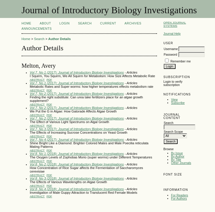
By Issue (177, 153)
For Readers (179, 195)
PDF (49, 79)
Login (64, 23)
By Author (177, 156)
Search (85, 23)
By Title (176, 159)
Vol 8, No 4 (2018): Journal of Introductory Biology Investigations (77, 189)
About (45, 23)
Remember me (181, 61)
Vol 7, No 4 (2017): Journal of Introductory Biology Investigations (77, 139)
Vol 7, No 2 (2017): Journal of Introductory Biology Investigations (77, 93)
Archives (133, 23)
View (174, 99)
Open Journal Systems (174, 24)
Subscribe (178, 103)
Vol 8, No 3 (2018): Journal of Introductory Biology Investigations (77, 178)
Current (108, 23)
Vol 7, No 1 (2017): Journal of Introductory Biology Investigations (77, 72)
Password (170, 54)
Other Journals (181, 163)
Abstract (37, 79)
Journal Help (172, 33)
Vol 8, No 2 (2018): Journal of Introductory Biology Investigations (77, 164)
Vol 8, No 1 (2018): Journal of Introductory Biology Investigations (77, 153)
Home (26, 23)
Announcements (37, 28)
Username (171, 49)
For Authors (179, 198)
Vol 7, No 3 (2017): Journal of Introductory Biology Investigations (77, 129)
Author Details (59, 39)
